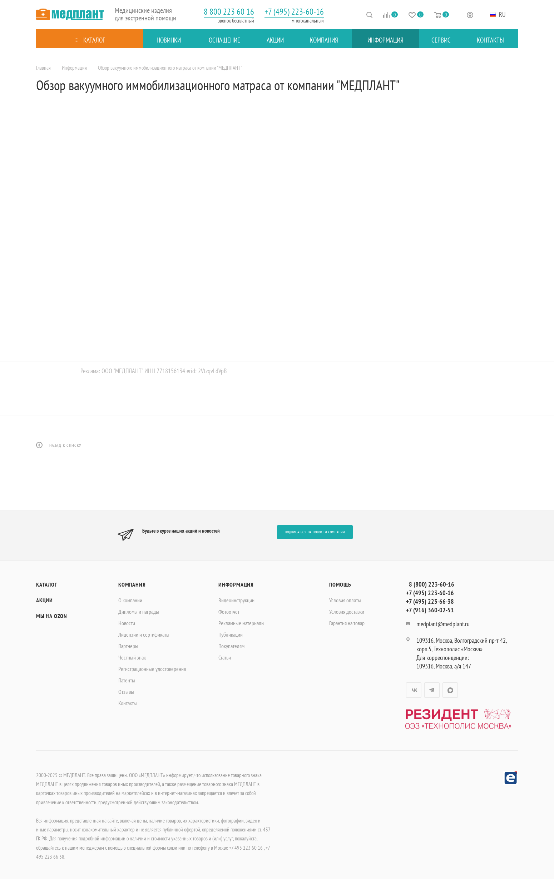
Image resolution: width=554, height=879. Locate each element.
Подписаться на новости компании (315, 532)
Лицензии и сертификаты (143, 634)
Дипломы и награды (138, 611)
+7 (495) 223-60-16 (294, 11)
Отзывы (126, 691)
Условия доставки (346, 611)
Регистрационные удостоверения (152, 668)
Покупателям (231, 646)
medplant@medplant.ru (443, 624)
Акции (44, 600)
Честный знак (132, 657)
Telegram (432, 690)
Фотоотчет (228, 611)
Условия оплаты (345, 600)
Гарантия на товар (347, 623)
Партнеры (128, 646)
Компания (131, 584)
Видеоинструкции (236, 600)
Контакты (127, 703)
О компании (130, 600)
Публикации (230, 634)
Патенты (126, 680)
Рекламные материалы (241, 623)
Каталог (46, 584)
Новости (126, 623)
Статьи (224, 657)
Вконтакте (413, 690)
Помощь (340, 584)
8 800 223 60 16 (229, 11)
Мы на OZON (51, 615)
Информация (236, 584)
